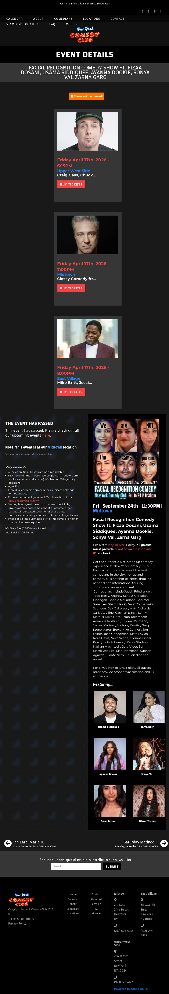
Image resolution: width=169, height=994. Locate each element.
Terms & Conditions (21, 919)
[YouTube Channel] (161, 11)
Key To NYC (116, 545)
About (38, 19)
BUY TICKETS (71, 184)
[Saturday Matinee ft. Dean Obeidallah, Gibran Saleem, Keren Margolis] (141, 844)
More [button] (72, 24)
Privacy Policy (17, 923)
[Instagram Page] (154, 11)
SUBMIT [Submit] (112, 866)
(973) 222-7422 (123, 982)
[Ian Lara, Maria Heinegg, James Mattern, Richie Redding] (30, 844)
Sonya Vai (147, 774)
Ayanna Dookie (108, 774)
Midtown (55, 447)
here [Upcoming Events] (46, 435)
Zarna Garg (147, 727)
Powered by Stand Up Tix (131, 989)
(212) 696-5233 (101, 3)
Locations (91, 19)
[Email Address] (76, 866)
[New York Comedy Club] (84, 34)
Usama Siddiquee (108, 727)
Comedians (63, 19)
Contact (117, 19)
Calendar (14, 19)
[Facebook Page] (142, 11)
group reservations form (24, 500)
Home (73, 894)
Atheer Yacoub (147, 821)
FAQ (52, 24)
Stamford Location (22, 24)
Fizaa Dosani (108, 821)
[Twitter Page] (149, 11)
